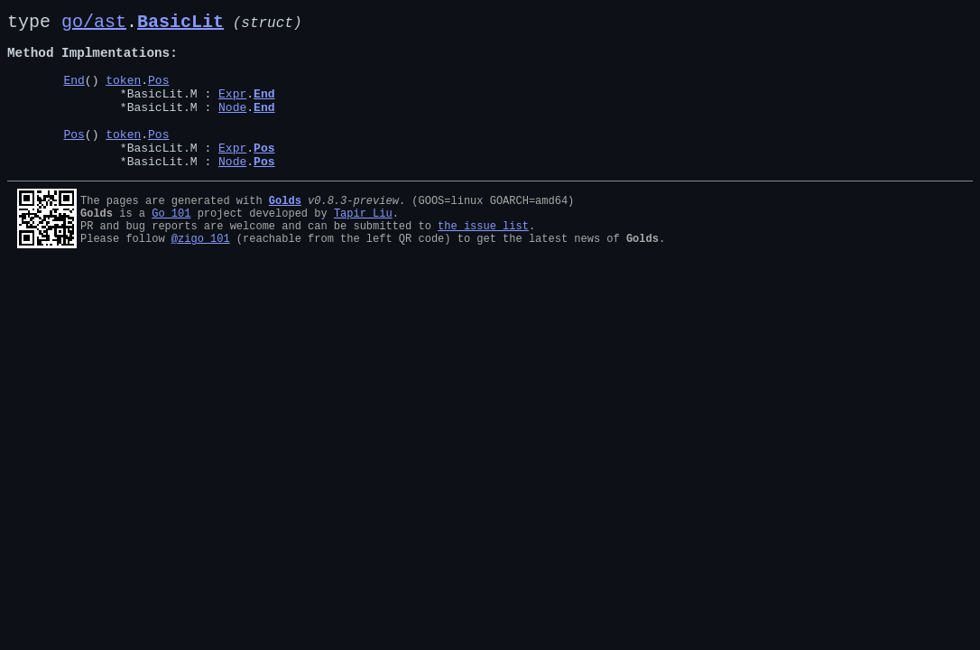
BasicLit (180, 24)
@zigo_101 (200, 274)
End (73, 94)
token (123, 94)
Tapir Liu (363, 243)
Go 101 (171, 243)
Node (232, 126)
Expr (232, 110)
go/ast (93, 24)
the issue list (483, 258)
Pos (158, 94)
